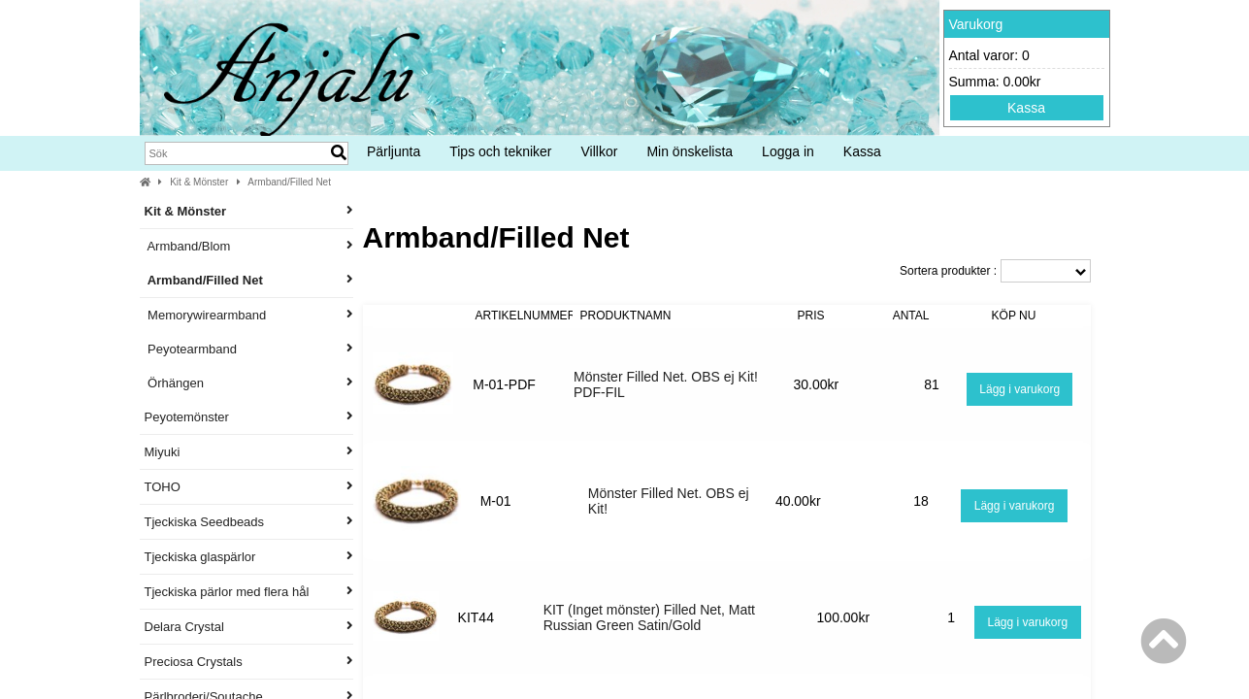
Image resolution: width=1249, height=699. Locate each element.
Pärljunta (393, 151)
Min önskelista (689, 151)
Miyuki (249, 452)
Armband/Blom (249, 246)
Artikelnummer (526, 315)
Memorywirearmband (249, 315)
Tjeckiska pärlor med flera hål (249, 591)
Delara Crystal (249, 626)
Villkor (599, 151)
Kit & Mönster (199, 182)
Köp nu (1014, 315)
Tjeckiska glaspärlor (249, 556)
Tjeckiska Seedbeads (249, 522)
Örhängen (249, 383)
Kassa (1026, 108)
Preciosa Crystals (249, 661)
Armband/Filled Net (289, 182)
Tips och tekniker (500, 151)
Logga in (788, 151)
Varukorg (976, 24)
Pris (810, 315)
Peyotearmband (249, 349)
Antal (911, 315)
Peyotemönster (249, 417)
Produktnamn (626, 315)
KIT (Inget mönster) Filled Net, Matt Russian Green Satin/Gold (649, 617)
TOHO (249, 487)
